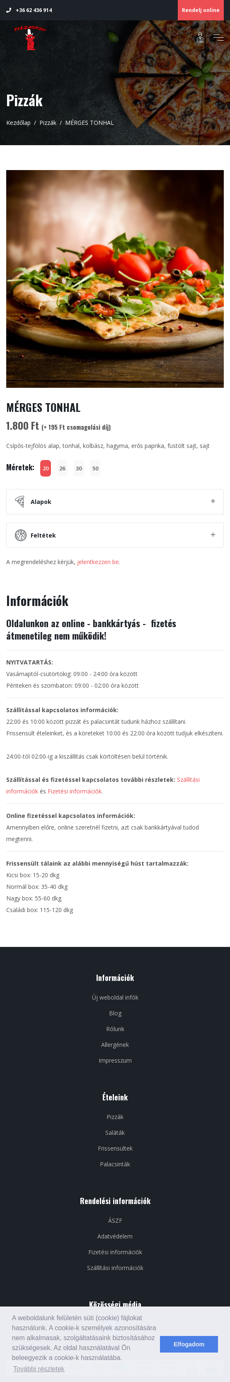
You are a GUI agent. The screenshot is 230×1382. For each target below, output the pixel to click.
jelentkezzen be (98, 562)
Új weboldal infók (115, 997)
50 (95, 468)
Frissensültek (115, 1148)
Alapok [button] (33, 502)
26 (62, 468)
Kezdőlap (18, 123)
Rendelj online (201, 10)
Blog (115, 1013)
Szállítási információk (115, 1268)
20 (45, 468)
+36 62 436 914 (29, 10)
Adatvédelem (115, 1236)
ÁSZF (115, 1220)
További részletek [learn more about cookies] (39, 1368)
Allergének (115, 1045)
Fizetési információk (75, 791)
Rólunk (115, 1029)
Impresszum (115, 1060)
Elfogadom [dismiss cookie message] (189, 1344)
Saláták (115, 1132)
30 (79, 468)
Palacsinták (115, 1164)
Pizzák (47, 123)
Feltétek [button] (35, 535)
